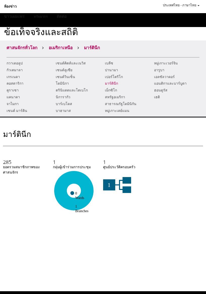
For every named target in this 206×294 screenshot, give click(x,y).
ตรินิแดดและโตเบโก (72, 90)
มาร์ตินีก (111, 83)
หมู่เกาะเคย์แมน (117, 111)
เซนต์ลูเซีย (64, 70)
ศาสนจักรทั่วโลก (22, 47)
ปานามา (111, 70)
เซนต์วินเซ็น (65, 77)
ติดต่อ (62, 16)
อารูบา (159, 70)
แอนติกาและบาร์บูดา (170, 83)
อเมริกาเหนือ (61, 47)
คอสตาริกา (15, 83)
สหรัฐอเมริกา (115, 97)
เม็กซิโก (111, 90)
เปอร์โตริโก (114, 77)
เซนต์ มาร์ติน (17, 111)
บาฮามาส (63, 111)
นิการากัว (63, 97)
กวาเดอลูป (15, 63)
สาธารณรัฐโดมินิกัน (120, 104)
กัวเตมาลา (15, 70)
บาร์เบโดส (64, 104)
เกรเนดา (13, 77)
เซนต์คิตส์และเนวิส (71, 63)
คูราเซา (13, 90)
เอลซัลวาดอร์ (164, 77)
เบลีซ (109, 63)
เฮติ (157, 97)
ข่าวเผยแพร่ (14, 16)
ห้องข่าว (10, 6)
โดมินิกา (62, 83)
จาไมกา (13, 104)
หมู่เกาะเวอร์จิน (166, 63)
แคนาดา (13, 97)
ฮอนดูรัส (160, 90)
